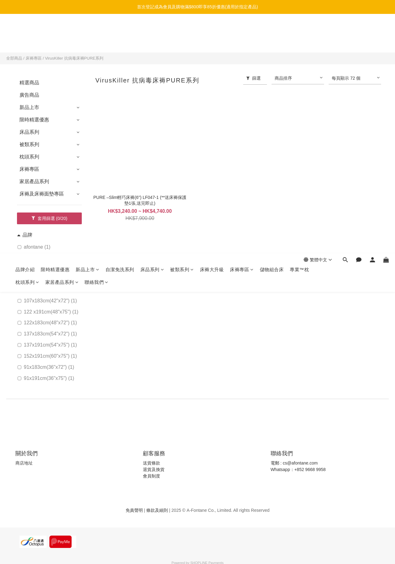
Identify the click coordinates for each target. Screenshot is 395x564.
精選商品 (29, 82)
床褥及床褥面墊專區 (41, 193)
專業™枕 (299, 30)
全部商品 (14, 58)
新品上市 (87, 30)
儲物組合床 (272, 30)
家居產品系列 (62, 42)
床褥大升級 (212, 30)
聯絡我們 (96, 42)
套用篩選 (49, 218)
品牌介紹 (25, 30)
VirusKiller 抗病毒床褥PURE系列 (74, 58)
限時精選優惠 (55, 30)
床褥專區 (242, 30)
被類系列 (182, 30)
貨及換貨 (155, 469)
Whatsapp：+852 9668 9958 (298, 469)
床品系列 (152, 30)
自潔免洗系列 (120, 30)
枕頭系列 (27, 42)
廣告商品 (29, 95)
